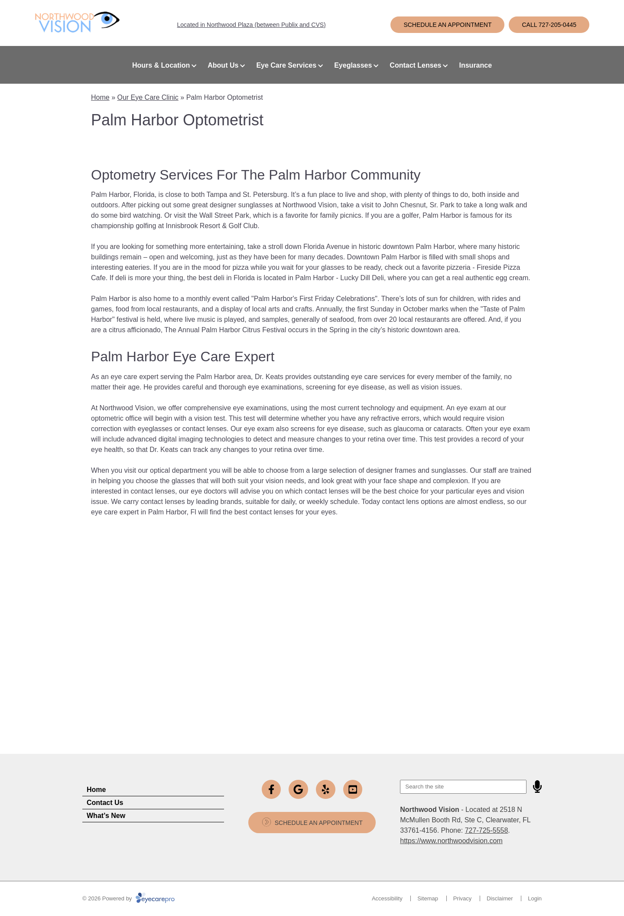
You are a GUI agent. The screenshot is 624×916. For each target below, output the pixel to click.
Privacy (462, 898)
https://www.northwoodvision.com (451, 840)
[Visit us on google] (298, 789)
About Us (223, 65)
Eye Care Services (286, 65)
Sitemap (427, 898)
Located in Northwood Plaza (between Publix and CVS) (251, 24)
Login (535, 898)
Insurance (475, 65)
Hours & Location (161, 65)
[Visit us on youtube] (353, 789)
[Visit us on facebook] (271, 789)
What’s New (106, 815)
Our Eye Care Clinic (147, 97)
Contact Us (105, 802)
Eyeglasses (353, 65)
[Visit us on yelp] (325, 789)
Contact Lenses (415, 65)
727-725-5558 (486, 830)
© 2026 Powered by (128, 898)
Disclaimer (500, 898)
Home (100, 97)
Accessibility (387, 898)
